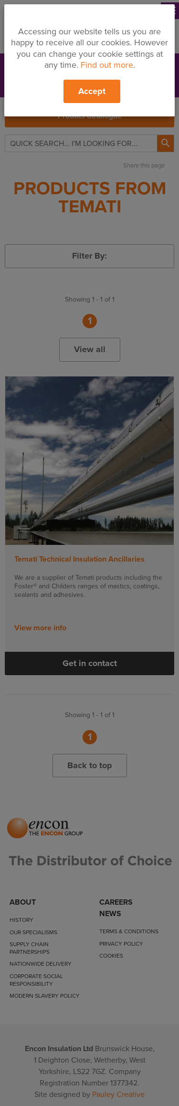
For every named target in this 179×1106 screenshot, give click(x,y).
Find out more (107, 65)
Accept (91, 91)
